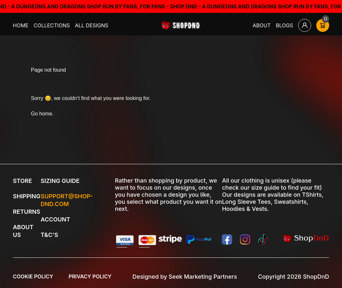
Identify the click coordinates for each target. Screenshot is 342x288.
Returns (26, 211)
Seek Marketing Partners (203, 276)
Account (55, 219)
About (262, 25)
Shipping (26, 196)
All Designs (92, 25)
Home (20, 25)
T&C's (49, 234)
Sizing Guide (60, 180)
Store (22, 180)
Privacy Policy (90, 276)
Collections (51, 25)
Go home (41, 113)
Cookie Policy (33, 276)
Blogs (284, 25)
